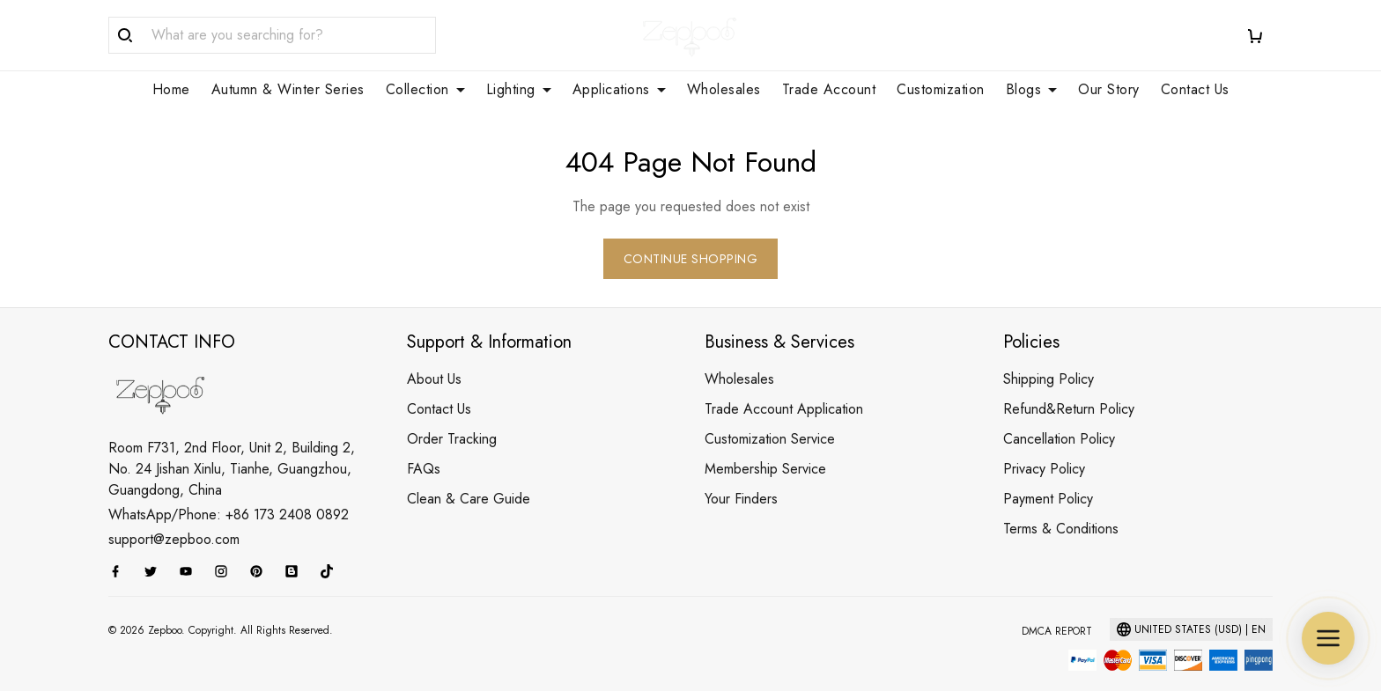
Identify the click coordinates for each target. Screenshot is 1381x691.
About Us (434, 358)
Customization (941, 90)
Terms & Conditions (1061, 507)
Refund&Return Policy (1068, 388)
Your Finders (741, 477)
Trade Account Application (784, 388)
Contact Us (1195, 90)
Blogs (1032, 90)
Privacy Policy (1044, 447)
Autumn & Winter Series (288, 90)
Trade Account (829, 90)
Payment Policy (1048, 477)
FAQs (423, 447)
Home (171, 90)
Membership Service (765, 447)
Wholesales (724, 90)
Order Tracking (452, 418)
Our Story (1109, 90)
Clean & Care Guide (468, 477)
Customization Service (770, 418)
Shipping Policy (1048, 358)
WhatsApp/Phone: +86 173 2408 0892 (228, 493)
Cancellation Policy (1059, 418)
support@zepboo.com (174, 518)
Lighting (518, 90)
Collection (425, 90)
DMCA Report (1057, 610)
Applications (619, 90)
